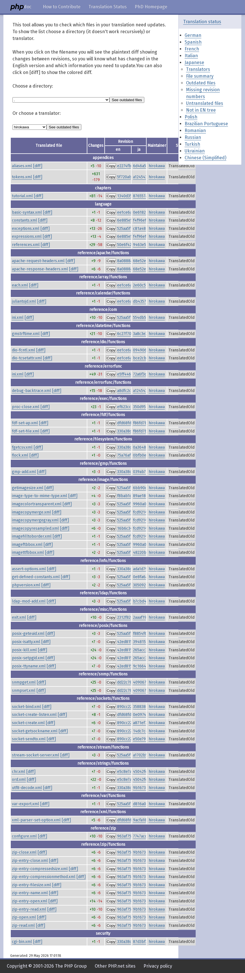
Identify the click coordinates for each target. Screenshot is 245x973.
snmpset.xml (23, 690)
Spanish (193, 42)
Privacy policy (157, 966)
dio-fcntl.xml (23, 350)
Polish (191, 117)
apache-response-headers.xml (40, 269)
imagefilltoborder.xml (32, 536)
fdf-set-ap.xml (25, 423)
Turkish (192, 144)
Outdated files (201, 83)
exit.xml (19, 617)
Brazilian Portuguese (206, 123)
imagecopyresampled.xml (35, 528)
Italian (191, 55)
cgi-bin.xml (22, 941)
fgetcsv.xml (22, 447)
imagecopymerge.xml (31, 512)
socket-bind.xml (26, 706)
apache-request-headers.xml (38, 260)
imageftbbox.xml (27, 544)
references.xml (26, 244)
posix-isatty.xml (26, 641)
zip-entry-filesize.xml (31, 885)
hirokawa (157, 166)
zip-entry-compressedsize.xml (40, 868)
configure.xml (24, 836)
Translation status (202, 21)
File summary (200, 76)
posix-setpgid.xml (28, 658)
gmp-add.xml (24, 471)
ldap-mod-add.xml (29, 601)
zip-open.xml (24, 917)
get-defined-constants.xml (36, 577)
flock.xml (20, 455)
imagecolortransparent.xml (37, 504)
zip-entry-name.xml (30, 893)
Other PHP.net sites (115, 966)
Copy (111, 166)
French (192, 49)
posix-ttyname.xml (29, 666)
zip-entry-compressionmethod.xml (43, 876)
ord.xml (19, 779)
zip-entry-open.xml (29, 901)
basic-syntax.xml (27, 212)
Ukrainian (195, 151)
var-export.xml (25, 804)
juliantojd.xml (24, 301)
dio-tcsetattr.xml (27, 358)
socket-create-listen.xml (34, 714)
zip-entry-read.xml (29, 909)
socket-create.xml (28, 722)
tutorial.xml (22, 196)
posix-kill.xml (24, 650)
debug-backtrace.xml (31, 390)
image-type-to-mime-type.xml (39, 495)
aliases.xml (22, 166)
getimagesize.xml (27, 488)
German (193, 35)
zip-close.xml (24, 852)
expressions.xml (27, 236)
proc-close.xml (25, 406)
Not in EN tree (201, 110)
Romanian (195, 130)
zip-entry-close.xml (30, 860)
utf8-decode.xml (27, 787)
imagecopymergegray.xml (35, 520)
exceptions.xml (25, 228)
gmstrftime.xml (26, 333)
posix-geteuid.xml (28, 633)
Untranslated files (204, 103)
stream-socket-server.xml (35, 755)
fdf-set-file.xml (25, 431)
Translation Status (107, 6)
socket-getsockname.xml (35, 731)
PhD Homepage (151, 6)
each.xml (20, 285)
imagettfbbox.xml (28, 552)
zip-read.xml (23, 925)
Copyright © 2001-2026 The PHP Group (47, 966)
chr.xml (18, 771)
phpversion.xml (26, 585)
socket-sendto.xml (29, 739)
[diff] (37, 166)
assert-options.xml (29, 569)
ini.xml (18, 317)
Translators (198, 69)
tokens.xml (22, 177)
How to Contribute (62, 6)
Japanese (194, 62)
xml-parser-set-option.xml (36, 820)
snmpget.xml (24, 682)
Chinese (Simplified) (205, 157)
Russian (193, 137)
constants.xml (24, 220)
